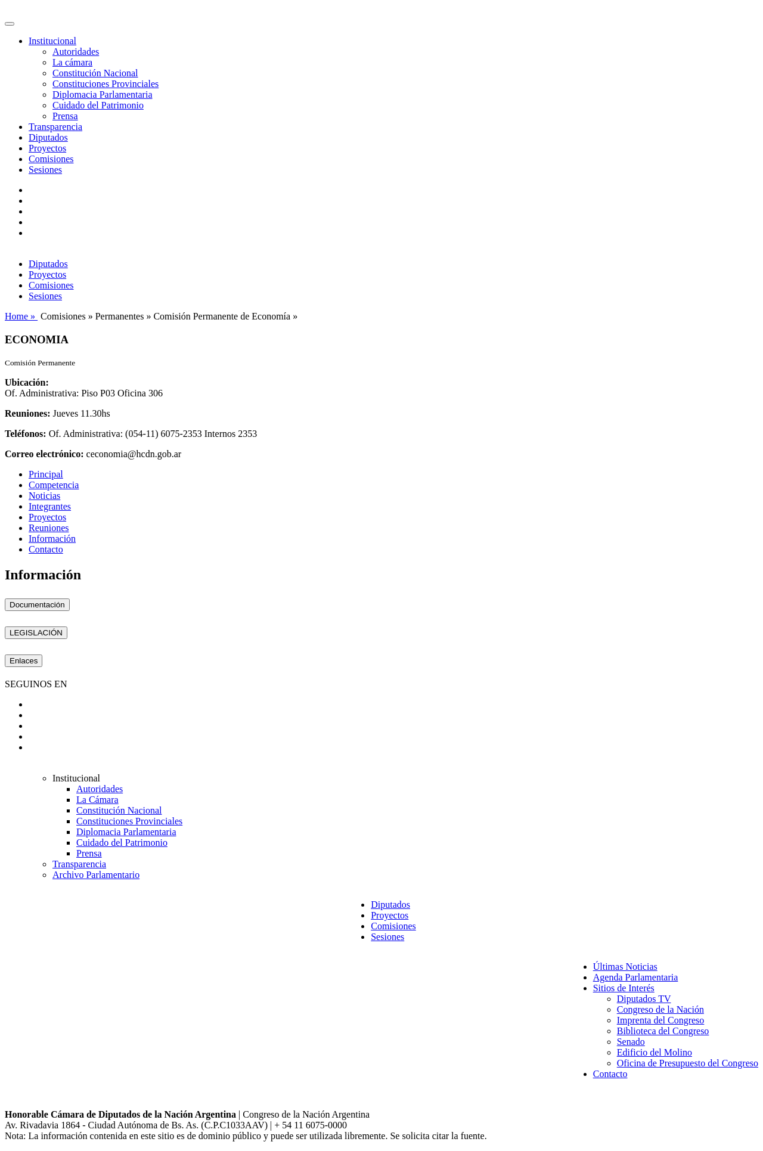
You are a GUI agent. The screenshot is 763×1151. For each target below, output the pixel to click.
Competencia (54, 485)
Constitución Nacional (95, 73)
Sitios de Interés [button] (624, 988)
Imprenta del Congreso (661, 1020)
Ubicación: (27, 382)
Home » (21, 316)
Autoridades (75, 51)
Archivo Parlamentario (95, 875)
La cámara (72, 62)
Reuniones (49, 528)
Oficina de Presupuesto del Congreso (687, 1063)
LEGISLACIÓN (36, 632)
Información (52, 538)
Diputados (48, 137)
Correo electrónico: (44, 454)
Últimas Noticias (625, 966)
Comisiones (51, 159)
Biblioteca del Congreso (663, 1031)
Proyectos (47, 148)
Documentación (37, 604)
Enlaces (24, 660)
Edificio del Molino (654, 1052)
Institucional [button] (52, 41)
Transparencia (55, 127)
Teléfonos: (25, 434)
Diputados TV (644, 999)
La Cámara (97, 800)
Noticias (44, 496)
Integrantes (50, 506)
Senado (631, 1042)
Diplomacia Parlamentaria (102, 94)
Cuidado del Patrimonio (98, 105)
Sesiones (45, 170)
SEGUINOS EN (36, 684)
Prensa (65, 116)
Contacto (46, 549)
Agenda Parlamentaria (635, 977)
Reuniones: (27, 413)
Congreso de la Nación (660, 1009)
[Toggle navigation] (9, 24)
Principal (46, 474)
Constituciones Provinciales (105, 84)
